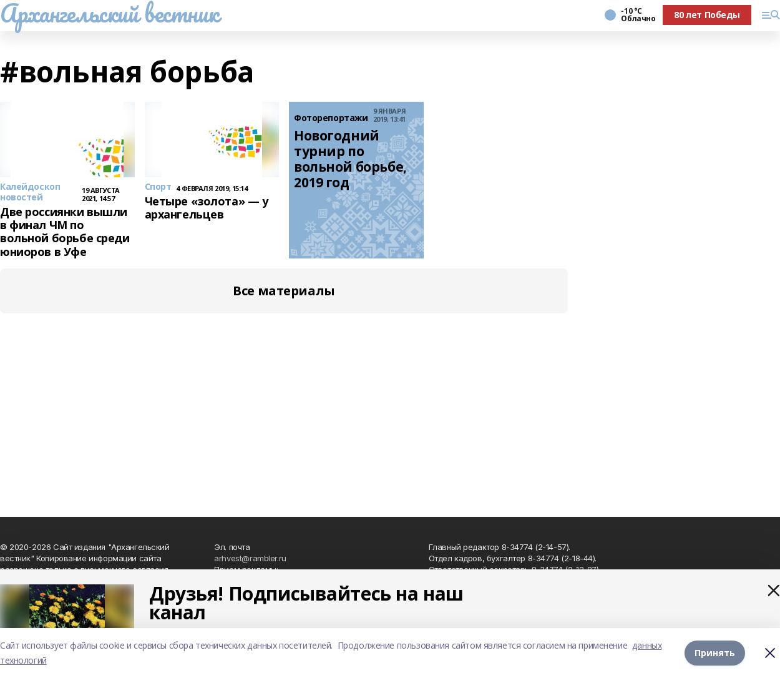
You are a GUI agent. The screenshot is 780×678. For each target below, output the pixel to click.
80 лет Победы (707, 15)
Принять (715, 653)
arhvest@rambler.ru (250, 558)
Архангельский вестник (109, 13)
